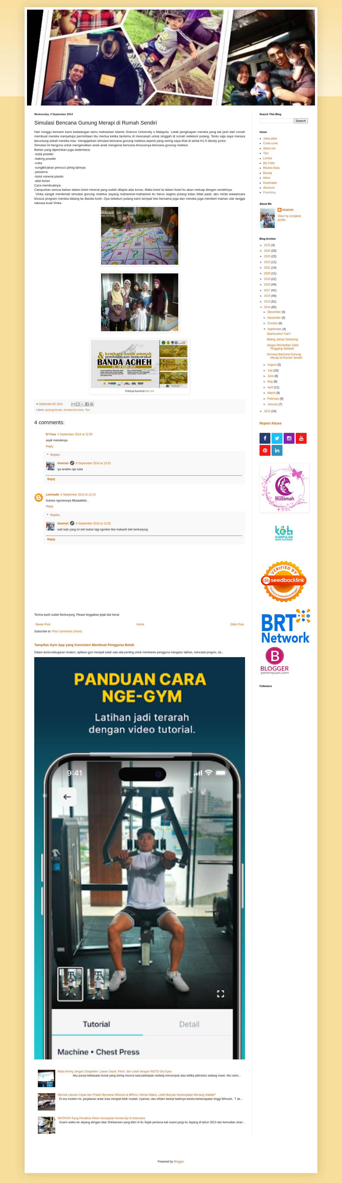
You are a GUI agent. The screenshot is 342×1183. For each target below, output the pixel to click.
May (270, 381)
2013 (267, 411)
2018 (267, 284)
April (270, 387)
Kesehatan (270, 183)
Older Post (237, 624)
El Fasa (51, 434)
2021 (267, 267)
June (270, 376)
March (271, 393)
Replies (55, 455)
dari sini (149, 391)
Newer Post (42, 624)
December (274, 312)
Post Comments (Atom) (67, 631)
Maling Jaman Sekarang (282, 339)
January (273, 404)
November (274, 317)
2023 (267, 256)
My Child (268, 163)
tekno (266, 177)
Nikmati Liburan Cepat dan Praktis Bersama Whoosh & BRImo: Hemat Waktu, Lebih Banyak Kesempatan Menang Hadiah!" (137, 1095)
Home (140, 624)
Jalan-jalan (270, 138)
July (270, 370)
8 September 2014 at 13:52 (93, 523)
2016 (267, 295)
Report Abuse (270, 423)
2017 (267, 290)
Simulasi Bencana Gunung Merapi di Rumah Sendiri (284, 356)
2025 (267, 245)
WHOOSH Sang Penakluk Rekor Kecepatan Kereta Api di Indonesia (101, 1118)
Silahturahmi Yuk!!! (279, 334)
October (273, 323)
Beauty (267, 173)
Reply (49, 446)
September (274, 329)
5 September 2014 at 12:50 (74, 434)
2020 (267, 273)
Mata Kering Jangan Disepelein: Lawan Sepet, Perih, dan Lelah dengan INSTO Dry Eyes (115, 1071)
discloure (269, 187)
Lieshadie (52, 494)
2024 (267, 250)
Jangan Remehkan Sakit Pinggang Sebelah (282, 347)
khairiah (62, 463)
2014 (267, 307)
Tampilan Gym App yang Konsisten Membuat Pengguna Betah (84, 645)
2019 (267, 279)
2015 (267, 301)
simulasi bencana (73, 409)
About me (269, 148)
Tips (87, 409)
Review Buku (271, 168)
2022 (267, 262)
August (272, 364)
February (273, 398)
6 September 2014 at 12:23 (78, 494)
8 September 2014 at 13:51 (93, 463)
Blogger (179, 1161)
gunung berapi (53, 409)
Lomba (267, 158)
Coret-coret (270, 143)
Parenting (269, 192)
